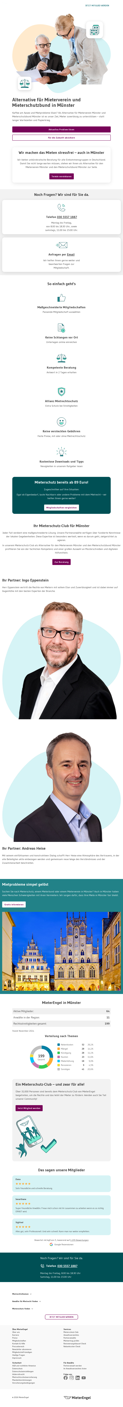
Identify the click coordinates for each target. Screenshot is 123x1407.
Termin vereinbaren (62, 176)
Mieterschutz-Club (71, 1332)
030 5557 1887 (75, 5)
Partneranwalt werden (73, 1365)
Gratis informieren (14, 904)
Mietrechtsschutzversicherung (24, 1377)
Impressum (16, 1358)
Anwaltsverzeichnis (71, 1335)
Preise (14, 1338)
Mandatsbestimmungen (22, 1380)
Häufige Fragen (18, 1355)
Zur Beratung (61, 562)
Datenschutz (17, 1368)
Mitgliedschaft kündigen (22, 1352)
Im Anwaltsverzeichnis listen (75, 1368)
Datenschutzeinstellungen (22, 1371)
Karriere (15, 1335)
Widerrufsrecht (18, 1374)
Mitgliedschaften (19, 1340)
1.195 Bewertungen (79, 1240)
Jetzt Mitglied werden (97, 5)
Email (71, 254)
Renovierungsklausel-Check (75, 1343)
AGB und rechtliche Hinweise (24, 1365)
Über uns (16, 1332)
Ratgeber (59, 5)
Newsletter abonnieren (21, 1349)
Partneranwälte (70, 1338)
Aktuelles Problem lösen (61, 129)
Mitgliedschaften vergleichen (61, 507)
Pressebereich (18, 1346)
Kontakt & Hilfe (18, 1343)
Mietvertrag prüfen (71, 1340)
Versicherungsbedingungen (23, 1383)
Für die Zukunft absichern (61, 137)
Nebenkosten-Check (72, 1346)
